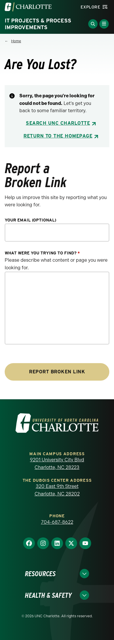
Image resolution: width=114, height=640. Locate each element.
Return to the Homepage (57, 136)
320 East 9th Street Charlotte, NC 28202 (57, 490)
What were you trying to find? (42, 253)
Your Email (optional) (30, 220)
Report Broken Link (57, 371)
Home (16, 41)
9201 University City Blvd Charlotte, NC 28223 (57, 463)
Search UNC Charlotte (58, 123)
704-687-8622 (57, 522)
